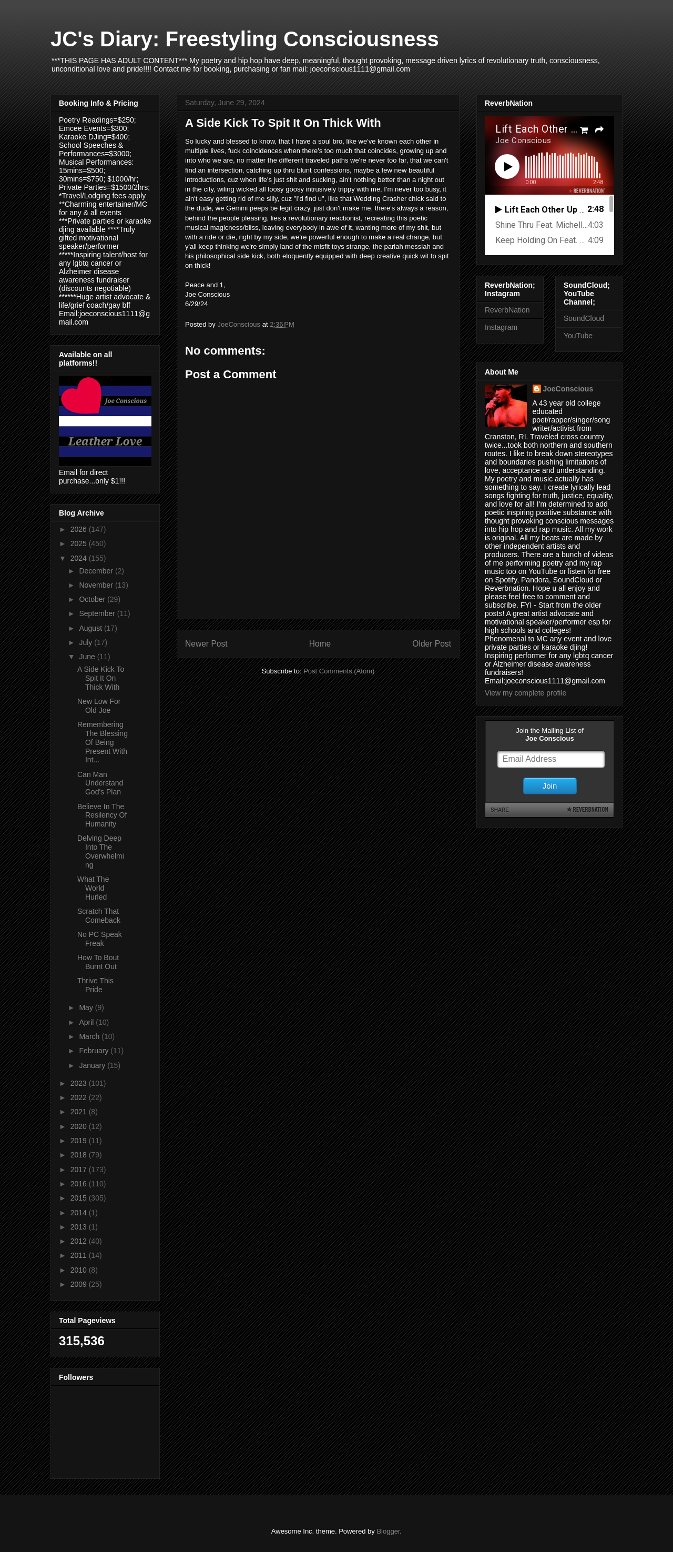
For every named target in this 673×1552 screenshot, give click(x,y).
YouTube (578, 335)
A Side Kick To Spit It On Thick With (100, 678)
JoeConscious (568, 389)
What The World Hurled (93, 888)
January (93, 1065)
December (97, 571)
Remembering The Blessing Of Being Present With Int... (102, 742)
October (93, 599)
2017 (79, 1169)
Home (320, 643)
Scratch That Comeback (98, 915)
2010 (79, 1270)
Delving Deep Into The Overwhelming (100, 851)
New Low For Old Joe (98, 705)
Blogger (388, 1531)
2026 (79, 529)
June (88, 656)
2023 (79, 1083)
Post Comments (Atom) (338, 671)
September (98, 613)
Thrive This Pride (95, 985)
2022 (79, 1097)
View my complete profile (525, 693)
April (87, 1022)
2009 (79, 1284)
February (94, 1050)
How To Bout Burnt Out (98, 962)
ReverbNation (507, 310)
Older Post (431, 643)
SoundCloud (584, 318)
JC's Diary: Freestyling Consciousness (244, 39)
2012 (79, 1241)
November (97, 585)
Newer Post (206, 643)
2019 (79, 1140)
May (87, 1007)
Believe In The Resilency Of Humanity (102, 815)
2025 (79, 543)
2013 (79, 1227)
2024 (79, 558)
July (86, 642)
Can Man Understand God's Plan (100, 783)
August (91, 628)
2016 (79, 1184)
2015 (79, 1198)
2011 (79, 1255)
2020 (79, 1126)
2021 (79, 1111)
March (90, 1036)
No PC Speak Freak (99, 939)
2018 (79, 1155)
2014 (79, 1212)
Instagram (501, 327)
